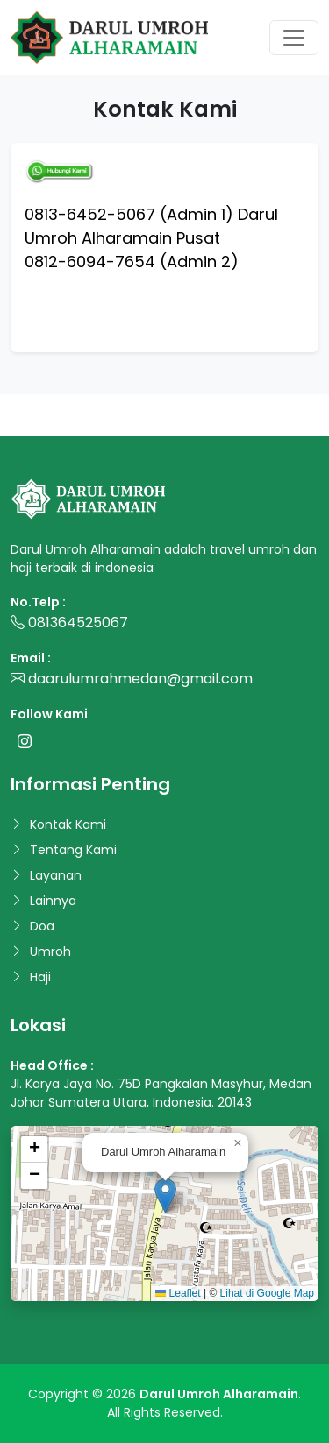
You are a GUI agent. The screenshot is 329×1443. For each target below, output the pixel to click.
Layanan (56, 875)
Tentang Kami (73, 850)
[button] (165, 1195)
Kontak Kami (68, 824)
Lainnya (53, 900)
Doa (42, 926)
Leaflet (177, 1293)
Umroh (50, 951)
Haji (40, 977)
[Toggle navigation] (293, 37)
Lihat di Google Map (267, 1293)
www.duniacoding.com (224, 405)
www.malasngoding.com (75, 405)
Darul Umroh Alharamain (218, 1394)
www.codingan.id (51, 426)
